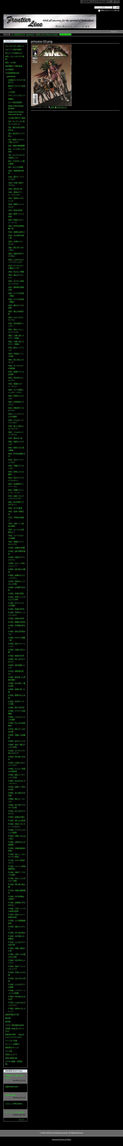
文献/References (15, 1088)
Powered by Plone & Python (61, 1139)
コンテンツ (9, 41)
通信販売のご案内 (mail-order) (15, 1078)
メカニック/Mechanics (15, 1105)
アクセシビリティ (100, 2)
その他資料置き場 (18, 34)
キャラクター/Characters (15, 1113)
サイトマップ (86, 2)
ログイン (114, 31)
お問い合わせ (114, 2)
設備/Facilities (15, 1096)
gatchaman (30, 34)
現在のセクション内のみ (110, 10)
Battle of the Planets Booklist (47, 34)
